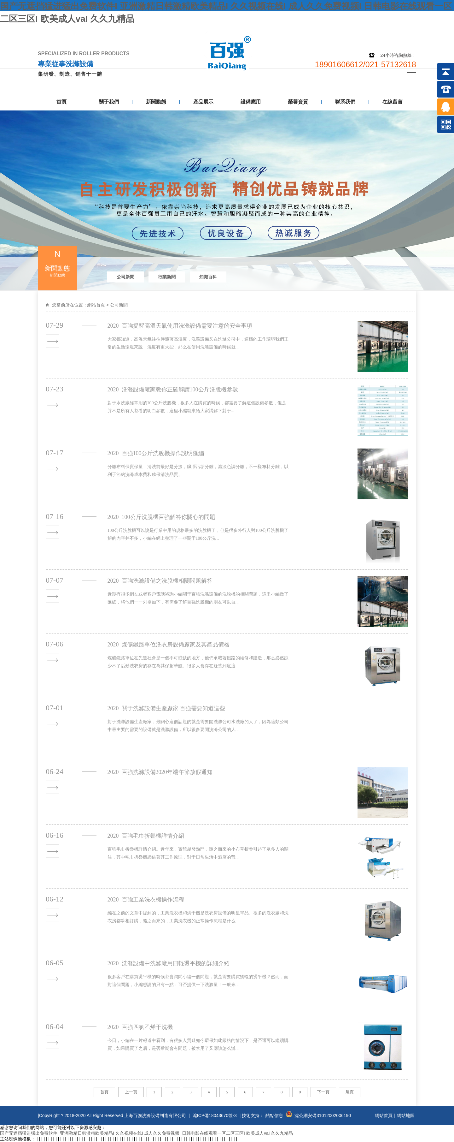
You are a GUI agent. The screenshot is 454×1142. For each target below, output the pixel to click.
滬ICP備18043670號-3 (215, 1115)
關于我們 (109, 101)
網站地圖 (369, 30)
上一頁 (131, 1092)
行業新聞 (167, 276)
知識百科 (208, 276)
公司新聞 (125, 276)
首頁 (61, 101)
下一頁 (323, 1092)
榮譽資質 (298, 101)
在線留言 (392, 101)
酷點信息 (274, 1115)
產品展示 (203, 101)
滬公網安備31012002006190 (322, 1115)
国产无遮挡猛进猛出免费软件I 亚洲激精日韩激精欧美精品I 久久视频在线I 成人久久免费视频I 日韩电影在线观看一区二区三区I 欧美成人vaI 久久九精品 (146, 1133)
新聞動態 (156, 101)
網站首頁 (96, 304)
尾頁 (350, 1092)
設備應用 (251, 101)
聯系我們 (401, 30)
